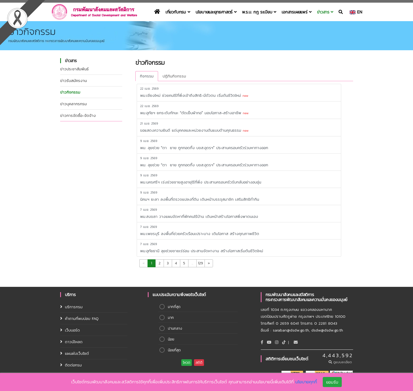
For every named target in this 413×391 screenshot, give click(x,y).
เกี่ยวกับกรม (177, 12)
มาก (171, 317)
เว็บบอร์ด (72, 330)
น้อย (171, 339)
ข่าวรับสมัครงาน (73, 80)
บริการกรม (74, 307)
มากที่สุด (174, 307)
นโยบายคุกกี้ (306, 381)
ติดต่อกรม (73, 365)
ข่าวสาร (325, 12)
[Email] (296, 342)
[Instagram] (276, 342)
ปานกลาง (175, 328)
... (192, 263)
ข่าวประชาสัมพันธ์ (74, 69)
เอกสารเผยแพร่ (296, 12)
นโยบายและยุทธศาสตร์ (216, 12)
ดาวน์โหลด (74, 342)
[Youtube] (269, 342)
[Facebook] (262, 342)
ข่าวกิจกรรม (70, 92)
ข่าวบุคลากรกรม (73, 104)
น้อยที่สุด (174, 350)
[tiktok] (284, 342)
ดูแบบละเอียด (341, 362)
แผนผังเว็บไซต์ (77, 353)
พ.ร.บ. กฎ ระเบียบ (259, 12)
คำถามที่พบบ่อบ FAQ (81, 318)
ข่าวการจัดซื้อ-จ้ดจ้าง (78, 115)
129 (200, 263)
